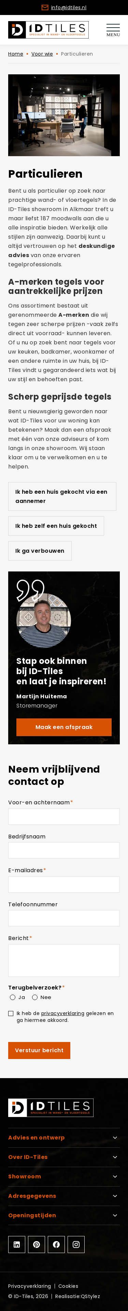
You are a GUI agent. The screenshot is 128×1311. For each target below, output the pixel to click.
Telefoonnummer (33, 904)
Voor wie (42, 53)
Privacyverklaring (29, 1286)
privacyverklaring (63, 1013)
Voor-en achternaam (53, 803)
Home (15, 53)
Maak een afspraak (64, 727)
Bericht (32, 938)
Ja (21, 997)
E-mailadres (39, 871)
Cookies (68, 1286)
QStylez (90, 1296)
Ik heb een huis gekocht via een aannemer (61, 496)
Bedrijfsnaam (26, 836)
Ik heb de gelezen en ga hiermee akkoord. (65, 1016)
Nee (46, 997)
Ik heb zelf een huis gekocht (56, 526)
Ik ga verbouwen (40, 551)
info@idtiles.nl (69, 7)
